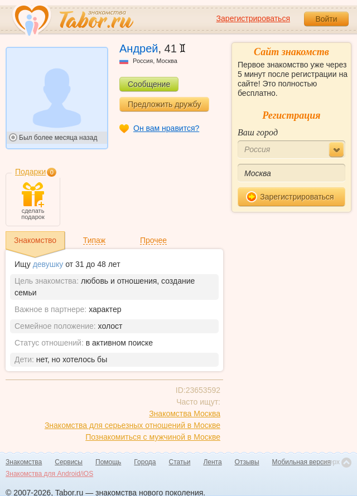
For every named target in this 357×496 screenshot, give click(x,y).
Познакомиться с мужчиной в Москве (152, 436)
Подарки (30, 171)
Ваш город (258, 132)
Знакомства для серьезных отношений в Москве (132, 425)
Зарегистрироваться (253, 18)
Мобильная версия (301, 462)
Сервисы (69, 462)
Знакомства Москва (184, 413)
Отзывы (247, 462)
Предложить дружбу (164, 104)
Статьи (180, 462)
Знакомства (24, 462)
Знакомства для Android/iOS (49, 474)
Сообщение (149, 84)
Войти (326, 18)
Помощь (108, 462)
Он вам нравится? (166, 128)
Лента (212, 462)
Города (145, 462)
